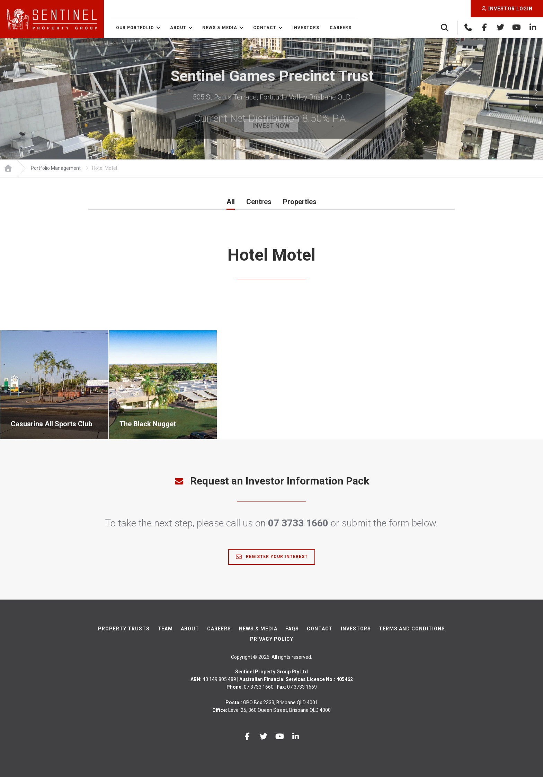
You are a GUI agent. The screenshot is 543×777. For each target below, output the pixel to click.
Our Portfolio (135, 27)
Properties (300, 202)
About (178, 27)
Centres (259, 202)
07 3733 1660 (298, 523)
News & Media (219, 27)
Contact (264, 27)
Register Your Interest (271, 557)
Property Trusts (124, 628)
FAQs (292, 628)
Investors (305, 27)
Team (165, 628)
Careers (340, 27)
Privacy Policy (271, 639)
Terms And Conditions (412, 628)
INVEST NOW (271, 126)
